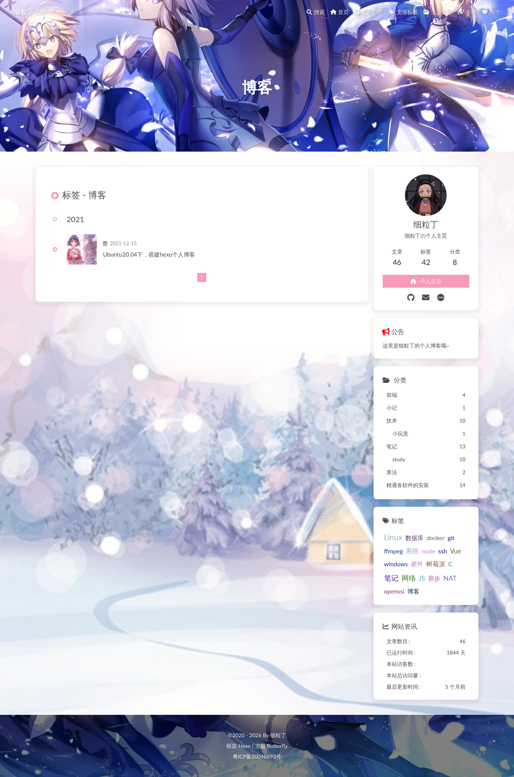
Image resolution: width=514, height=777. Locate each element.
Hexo (244, 746)
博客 (413, 591)
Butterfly (277, 746)
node (428, 551)
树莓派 (435, 564)
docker (436, 537)
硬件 (417, 563)
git (450, 537)
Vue (455, 551)
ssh (442, 551)
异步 (434, 578)
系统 (412, 551)
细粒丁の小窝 (34, 11)
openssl (394, 591)
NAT (450, 578)
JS (422, 578)
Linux (393, 537)
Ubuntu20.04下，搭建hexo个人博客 (149, 254)
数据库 (414, 537)
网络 (409, 577)
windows (396, 563)
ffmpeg (393, 551)
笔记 (391, 577)
